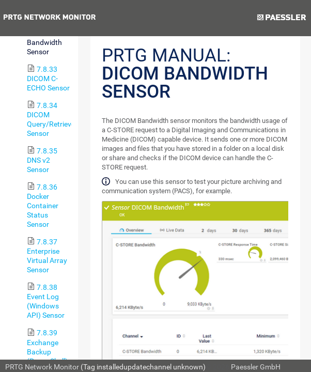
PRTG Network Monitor (42, 367)
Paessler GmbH (256, 367)
